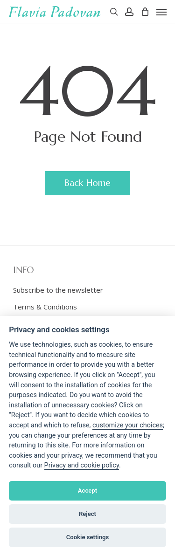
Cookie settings (87, 537)
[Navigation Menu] (161, 11)
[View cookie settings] (127, 425)
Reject (87, 513)
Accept (87, 490)
